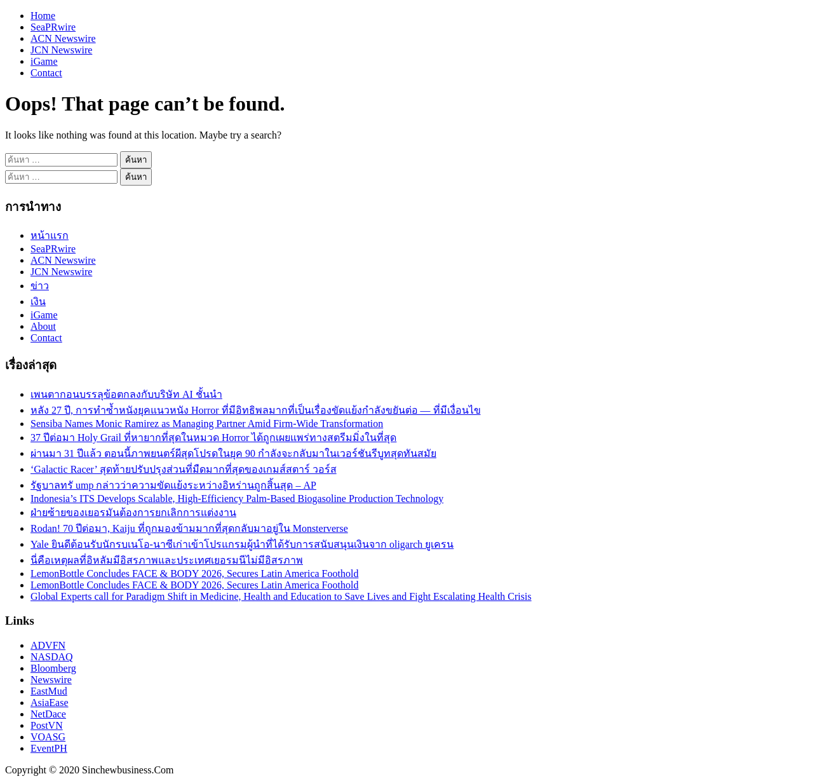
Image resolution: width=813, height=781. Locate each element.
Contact (46, 72)
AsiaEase (49, 702)
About (43, 326)
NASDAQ (51, 656)
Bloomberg (53, 668)
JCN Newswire (61, 49)
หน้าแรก (49, 235)
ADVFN (47, 645)
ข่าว (39, 285)
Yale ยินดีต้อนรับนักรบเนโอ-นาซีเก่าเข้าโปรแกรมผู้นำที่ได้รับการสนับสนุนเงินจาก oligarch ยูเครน (242, 544)
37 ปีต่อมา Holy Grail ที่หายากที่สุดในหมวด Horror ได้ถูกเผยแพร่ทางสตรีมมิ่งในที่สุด (213, 437)
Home (42, 15)
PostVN (46, 725)
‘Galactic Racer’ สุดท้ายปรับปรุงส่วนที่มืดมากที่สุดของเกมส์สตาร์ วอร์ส (183, 469)
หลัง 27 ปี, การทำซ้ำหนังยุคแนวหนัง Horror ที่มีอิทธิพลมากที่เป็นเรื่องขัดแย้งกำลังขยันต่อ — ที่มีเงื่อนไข (255, 410)
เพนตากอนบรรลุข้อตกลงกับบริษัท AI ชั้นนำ (126, 394)
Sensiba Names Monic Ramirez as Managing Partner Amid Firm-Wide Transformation (206, 423)
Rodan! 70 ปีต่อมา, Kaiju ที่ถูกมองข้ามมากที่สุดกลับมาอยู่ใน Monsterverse (189, 528)
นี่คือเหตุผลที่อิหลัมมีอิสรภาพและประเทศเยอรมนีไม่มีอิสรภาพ (166, 560)
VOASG (47, 736)
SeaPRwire (53, 27)
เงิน (38, 301)
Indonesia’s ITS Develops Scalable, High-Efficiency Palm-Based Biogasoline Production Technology (236, 498)
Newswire (51, 679)
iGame (44, 61)
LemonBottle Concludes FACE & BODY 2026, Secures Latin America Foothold (194, 573)
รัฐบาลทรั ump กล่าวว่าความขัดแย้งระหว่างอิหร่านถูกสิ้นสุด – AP (173, 485)
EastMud (48, 691)
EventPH (48, 748)
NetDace (48, 714)
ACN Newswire (63, 38)
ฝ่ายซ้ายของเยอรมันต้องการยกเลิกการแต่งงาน (133, 512)
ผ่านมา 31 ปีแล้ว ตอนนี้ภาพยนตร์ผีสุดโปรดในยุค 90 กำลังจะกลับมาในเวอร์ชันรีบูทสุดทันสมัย (233, 453)
